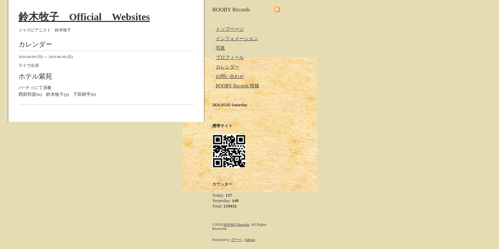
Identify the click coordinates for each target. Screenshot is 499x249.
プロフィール (230, 57)
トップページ (230, 29)
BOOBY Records (236, 224)
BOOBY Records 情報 (237, 85)
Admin (250, 240)
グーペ (236, 240)
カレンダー (227, 67)
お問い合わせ (230, 76)
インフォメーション (237, 38)
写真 (220, 48)
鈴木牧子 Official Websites (84, 16)
